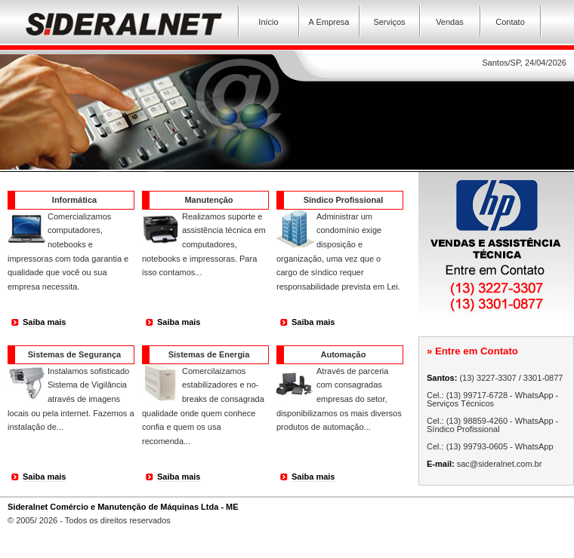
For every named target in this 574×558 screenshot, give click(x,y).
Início (268, 21)
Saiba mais (44, 322)
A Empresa (329, 21)
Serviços (389, 21)
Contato (510, 21)
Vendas (450, 21)
